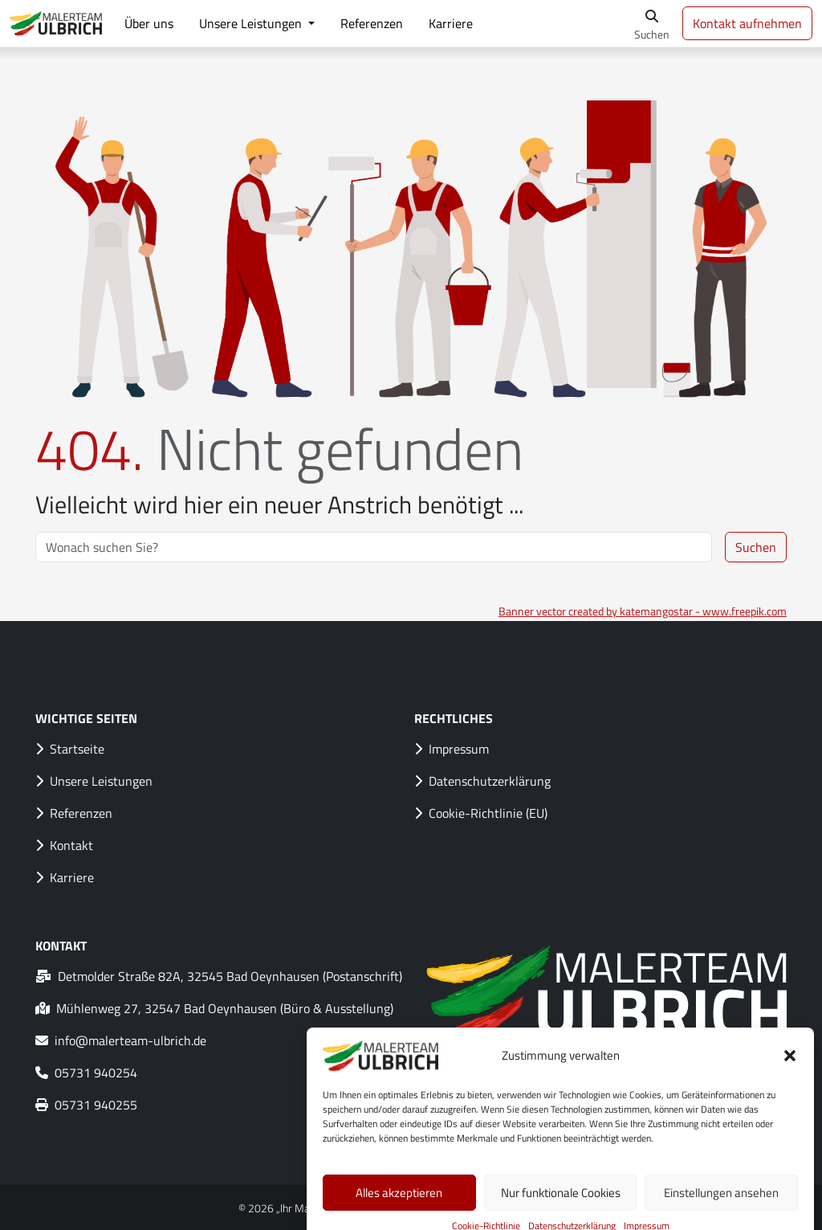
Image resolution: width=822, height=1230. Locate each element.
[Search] (373, 547)
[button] (790, 1077)
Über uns (148, 23)
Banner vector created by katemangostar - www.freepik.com (642, 611)
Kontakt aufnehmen (747, 23)
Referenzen (371, 23)
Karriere (451, 23)
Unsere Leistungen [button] (252, 23)
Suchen (755, 547)
